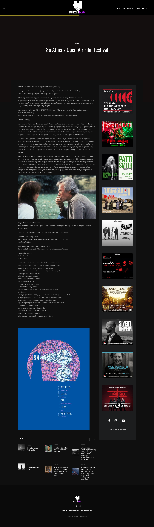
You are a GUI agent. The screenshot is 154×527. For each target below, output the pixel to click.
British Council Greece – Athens (29, 279)
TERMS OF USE (74, 511)
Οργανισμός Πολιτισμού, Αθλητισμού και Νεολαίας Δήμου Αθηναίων (43, 249)
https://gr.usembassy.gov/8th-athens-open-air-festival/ (56, 115)
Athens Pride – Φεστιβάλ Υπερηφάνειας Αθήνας (35, 316)
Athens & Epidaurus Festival (28, 276)
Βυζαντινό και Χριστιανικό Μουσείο (31, 308)
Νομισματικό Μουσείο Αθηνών (29, 313)
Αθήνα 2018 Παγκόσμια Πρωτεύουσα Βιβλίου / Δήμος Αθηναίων (42, 271)
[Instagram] (147, 7)
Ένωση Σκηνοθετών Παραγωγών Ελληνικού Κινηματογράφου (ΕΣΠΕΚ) (44, 295)
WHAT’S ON (121, 8)
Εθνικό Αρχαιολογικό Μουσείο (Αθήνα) (32, 311)
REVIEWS (130, 8)
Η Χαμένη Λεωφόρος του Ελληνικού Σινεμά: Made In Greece (40, 297)
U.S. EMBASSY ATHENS (44, 110)
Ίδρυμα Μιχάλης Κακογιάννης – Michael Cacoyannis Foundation (41, 303)
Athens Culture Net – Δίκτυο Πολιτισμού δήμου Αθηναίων (39, 265)
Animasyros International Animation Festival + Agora (37, 300)
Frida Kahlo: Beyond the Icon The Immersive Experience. (61, 450)
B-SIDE (137, 8)
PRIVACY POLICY (86, 511)
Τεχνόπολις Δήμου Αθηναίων (28, 305)
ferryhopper (22, 292)
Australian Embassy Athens (28, 287)
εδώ (81, 124)
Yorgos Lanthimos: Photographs (32, 449)
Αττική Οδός (22, 258)
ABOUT (64, 511)
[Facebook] (150, 7)
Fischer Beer (22, 256)
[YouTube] (143, 7)
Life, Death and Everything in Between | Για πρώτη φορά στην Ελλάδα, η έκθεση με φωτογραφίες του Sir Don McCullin (88, 454)
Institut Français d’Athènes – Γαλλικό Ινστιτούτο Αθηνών (39, 289)
